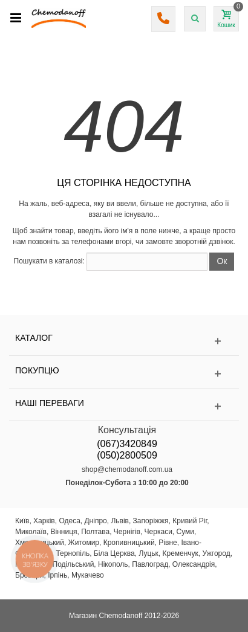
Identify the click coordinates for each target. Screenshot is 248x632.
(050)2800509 (127, 455)
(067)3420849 (127, 444)
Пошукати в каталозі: (49, 261)
